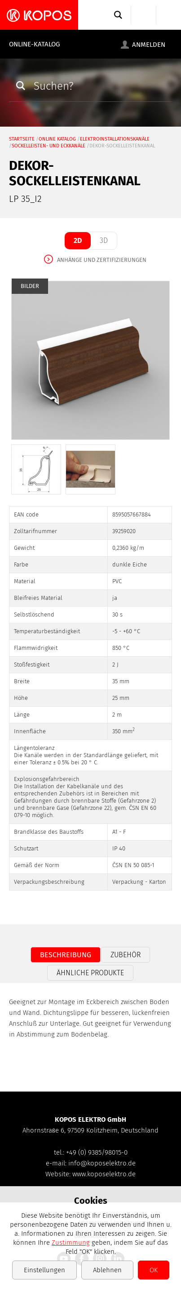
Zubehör (125, 954)
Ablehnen (107, 1270)
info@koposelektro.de (102, 1163)
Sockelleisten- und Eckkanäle (48, 146)
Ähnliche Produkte (90, 973)
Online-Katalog (34, 44)
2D (78, 240)
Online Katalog (57, 139)
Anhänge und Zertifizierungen (101, 259)
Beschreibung (65, 954)
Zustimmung (71, 1242)
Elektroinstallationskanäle (115, 139)
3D (104, 240)
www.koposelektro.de (104, 1174)
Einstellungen (44, 1270)
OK (154, 1270)
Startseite (22, 139)
